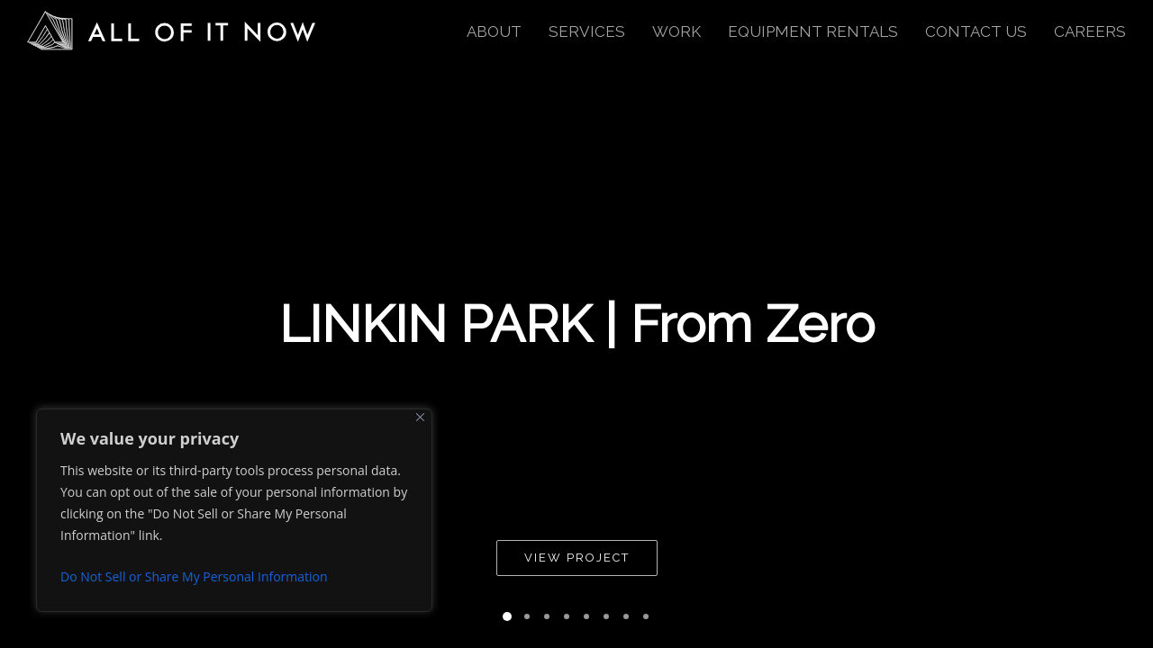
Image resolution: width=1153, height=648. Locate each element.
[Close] (420, 417)
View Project (577, 557)
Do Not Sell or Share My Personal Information (194, 576)
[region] (234, 510)
